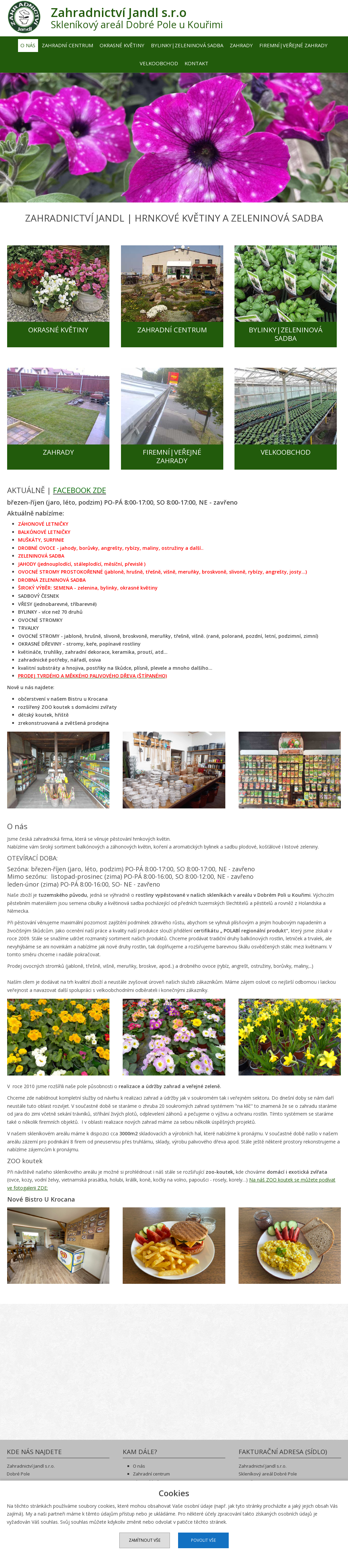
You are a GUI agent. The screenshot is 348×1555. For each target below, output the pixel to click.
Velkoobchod (159, 63)
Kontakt (196, 63)
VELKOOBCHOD (290, 450)
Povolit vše (204, 1540)
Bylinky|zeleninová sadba (187, 44)
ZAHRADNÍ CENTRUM (174, 329)
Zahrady (241, 44)
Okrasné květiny (122, 44)
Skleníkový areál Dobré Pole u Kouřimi (144, 17)
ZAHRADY (58, 450)
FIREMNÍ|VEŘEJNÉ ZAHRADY (174, 455)
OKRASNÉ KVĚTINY (58, 329)
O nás (27, 44)
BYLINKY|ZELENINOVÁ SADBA (290, 334)
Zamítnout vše (144, 1540)
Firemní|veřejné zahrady (293, 44)
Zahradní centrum (67, 44)
